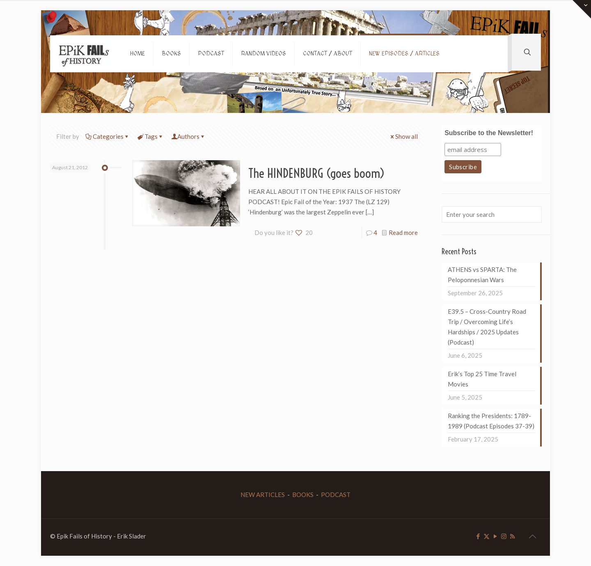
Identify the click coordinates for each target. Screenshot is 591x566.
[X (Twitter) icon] (486, 536)
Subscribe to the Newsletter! (488, 132)
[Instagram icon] (504, 536)
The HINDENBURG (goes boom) (316, 173)
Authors (188, 136)
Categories (107, 136)
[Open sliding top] (582, 9)
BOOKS (303, 494)
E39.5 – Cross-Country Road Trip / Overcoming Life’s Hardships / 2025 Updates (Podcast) (487, 327)
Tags (150, 136)
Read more (403, 232)
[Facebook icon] (478, 536)
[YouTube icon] (495, 536)
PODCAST (335, 494)
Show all (403, 136)
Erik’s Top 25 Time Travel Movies (482, 379)
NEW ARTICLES (263, 494)
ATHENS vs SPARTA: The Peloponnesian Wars (482, 274)
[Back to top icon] (532, 536)
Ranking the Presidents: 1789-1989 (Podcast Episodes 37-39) (491, 421)
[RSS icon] (512, 536)
